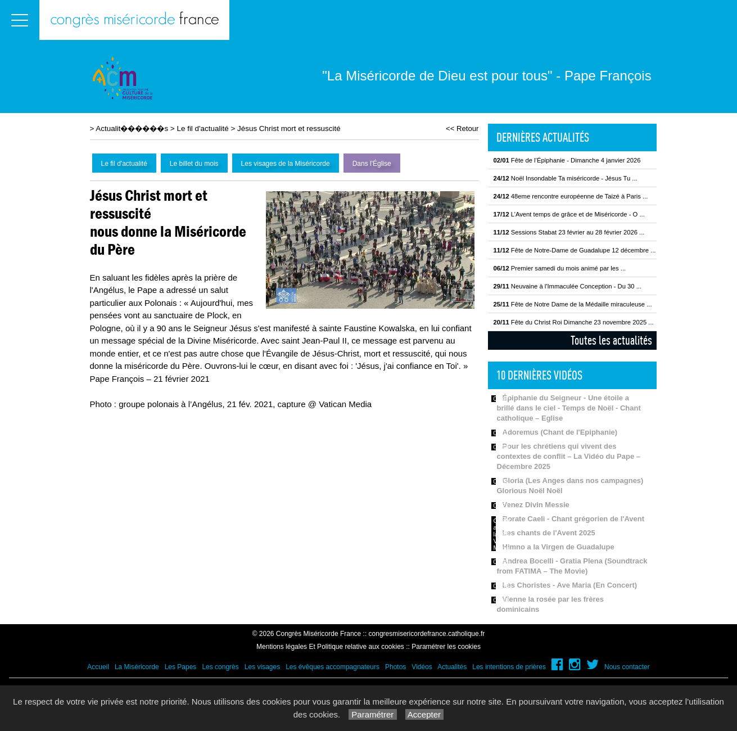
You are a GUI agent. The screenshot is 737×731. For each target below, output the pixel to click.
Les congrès (220, 667)
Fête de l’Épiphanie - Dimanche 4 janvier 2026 (567, 160)
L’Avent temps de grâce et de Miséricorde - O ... (569, 214)
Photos (395, 667)
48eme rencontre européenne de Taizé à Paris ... (571, 196)
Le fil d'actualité (202, 128)
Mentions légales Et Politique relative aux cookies (330, 647)
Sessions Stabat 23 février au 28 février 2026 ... (569, 232)
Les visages (262, 667)
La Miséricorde (137, 667)
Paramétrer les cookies (446, 647)
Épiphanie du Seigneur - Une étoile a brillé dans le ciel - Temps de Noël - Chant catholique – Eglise (569, 408)
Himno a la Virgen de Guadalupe (558, 547)
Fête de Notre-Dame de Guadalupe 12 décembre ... (575, 250)
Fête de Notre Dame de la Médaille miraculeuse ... (573, 304)
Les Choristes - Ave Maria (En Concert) (570, 585)
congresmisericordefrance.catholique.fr (427, 634)
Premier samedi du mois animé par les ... (560, 268)
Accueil (98, 667)
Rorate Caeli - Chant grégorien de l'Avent (574, 519)
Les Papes (181, 667)
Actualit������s (132, 128)
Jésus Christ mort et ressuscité (289, 128)
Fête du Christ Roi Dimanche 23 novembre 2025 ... (574, 322)
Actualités (452, 667)
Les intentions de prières (509, 667)
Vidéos (422, 667)
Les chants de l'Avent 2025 (549, 533)
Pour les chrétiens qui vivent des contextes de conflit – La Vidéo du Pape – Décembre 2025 (569, 456)
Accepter (425, 714)
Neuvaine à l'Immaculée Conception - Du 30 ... (568, 286)
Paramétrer (372, 714)
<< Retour (462, 128)
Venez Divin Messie (536, 504)
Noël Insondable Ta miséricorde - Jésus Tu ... (565, 178)
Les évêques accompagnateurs (332, 667)
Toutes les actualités (611, 340)
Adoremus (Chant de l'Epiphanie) (560, 432)
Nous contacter (627, 667)
